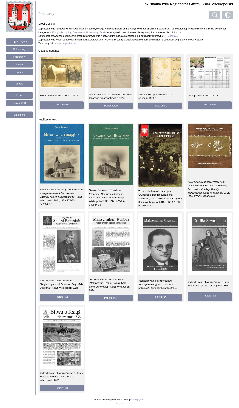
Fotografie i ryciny (61, 32)
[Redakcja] (171, 35)
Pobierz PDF (62, 296)
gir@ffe (119, 403)
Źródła (19, 64)
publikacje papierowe (65, 43)
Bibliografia (19, 114)
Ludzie (19, 83)
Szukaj (19, 95)
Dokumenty (19, 49)
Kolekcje (19, 72)
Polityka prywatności (138, 400)
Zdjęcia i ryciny (19, 41)
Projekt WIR (19, 103)
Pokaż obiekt (62, 104)
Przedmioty (19, 56)
